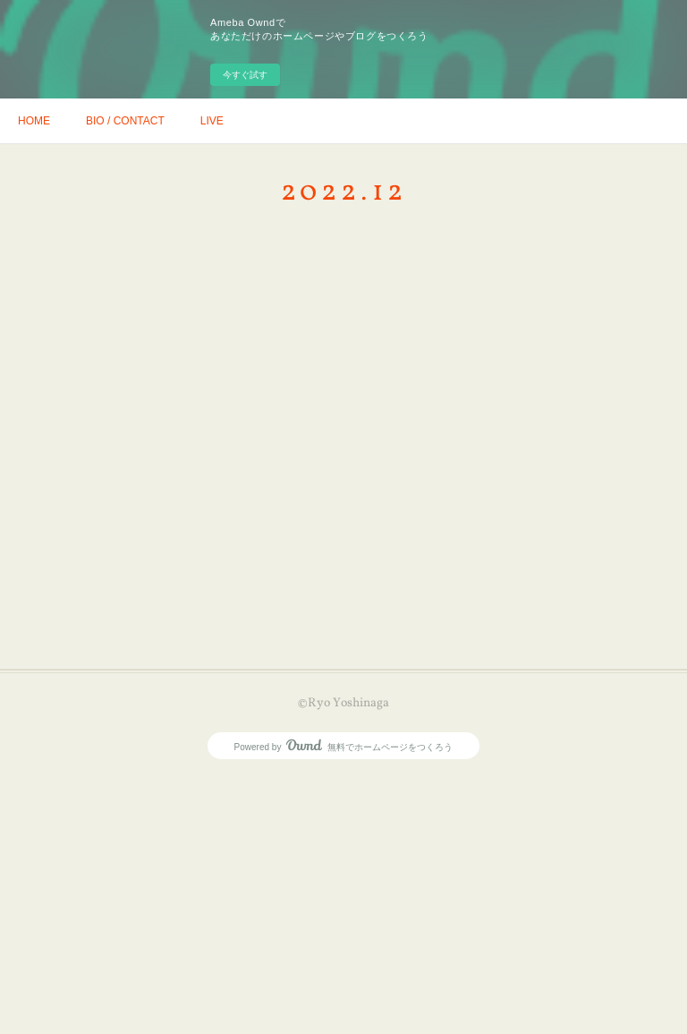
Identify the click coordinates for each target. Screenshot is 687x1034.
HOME (34, 121)
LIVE (212, 121)
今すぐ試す (245, 75)
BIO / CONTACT (125, 121)
